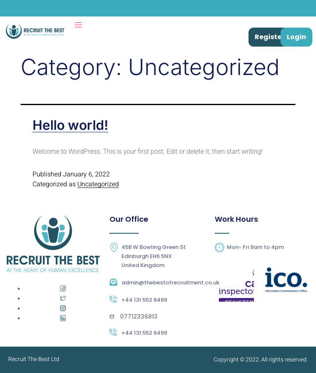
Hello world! (70, 125)
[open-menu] (78, 25)
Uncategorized (98, 184)
